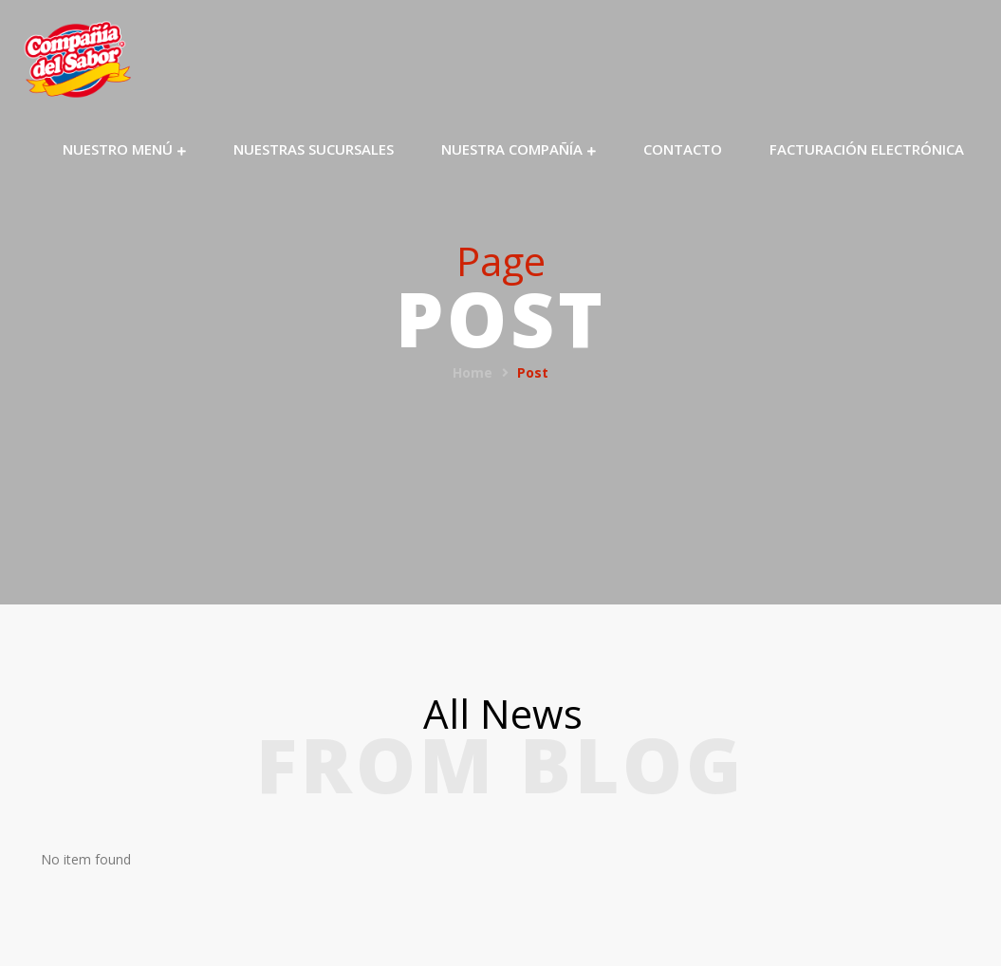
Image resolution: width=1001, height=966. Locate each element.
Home (472, 372)
